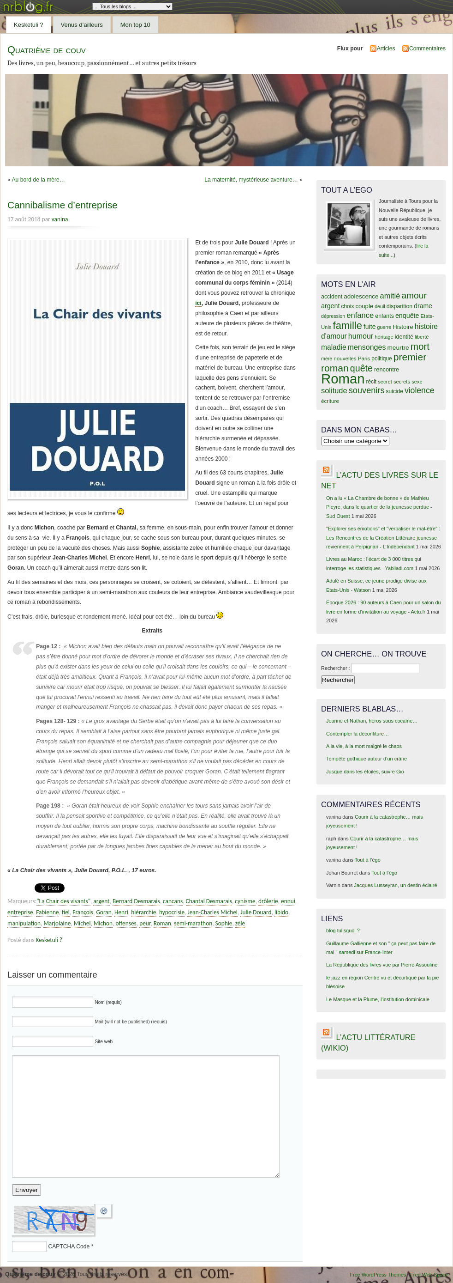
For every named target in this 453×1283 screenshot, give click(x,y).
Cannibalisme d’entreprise (62, 205)
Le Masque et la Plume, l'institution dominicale (377, 999)
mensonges (367, 347)
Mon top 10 (135, 24)
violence (420, 390)
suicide (394, 391)
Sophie (223, 923)
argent (101, 901)
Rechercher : (335, 668)
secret (385, 381)
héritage (384, 337)
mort (420, 346)
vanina (60, 219)
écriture (330, 401)
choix (347, 306)
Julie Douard (255, 912)
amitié (390, 296)
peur (144, 923)
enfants (384, 316)
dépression (333, 316)
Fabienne (47, 912)
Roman (162, 923)
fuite (370, 326)
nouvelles (345, 358)
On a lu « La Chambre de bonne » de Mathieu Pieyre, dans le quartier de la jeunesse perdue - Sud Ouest (379, 507)
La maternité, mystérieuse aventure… (251, 179)
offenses (126, 923)
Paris (364, 358)
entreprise (20, 912)
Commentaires (427, 48)
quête (361, 368)
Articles (386, 48)
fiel (66, 912)
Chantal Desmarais (209, 901)
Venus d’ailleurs (82, 24)
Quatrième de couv (46, 49)
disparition (399, 306)
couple (364, 306)
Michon (103, 923)
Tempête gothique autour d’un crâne (366, 758)
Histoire (403, 326)
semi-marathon (193, 923)
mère (326, 358)
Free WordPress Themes (378, 1274)
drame (423, 306)
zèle (240, 923)
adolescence (361, 296)
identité (404, 337)
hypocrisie (172, 912)
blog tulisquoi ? (343, 930)
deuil (380, 306)
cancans (173, 901)
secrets (401, 381)
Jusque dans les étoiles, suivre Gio (365, 771)
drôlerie (268, 901)
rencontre (386, 369)
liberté (422, 337)
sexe (417, 381)
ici (198, 303)
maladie (333, 347)
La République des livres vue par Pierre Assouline (381, 964)
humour (360, 336)
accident (331, 296)
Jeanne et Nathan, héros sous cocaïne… (371, 721)
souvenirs (367, 390)
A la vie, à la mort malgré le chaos (364, 746)
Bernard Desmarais (136, 901)
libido (281, 912)
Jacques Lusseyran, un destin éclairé (395, 885)
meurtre (398, 347)
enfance (360, 315)
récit (371, 381)
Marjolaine (57, 923)
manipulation (24, 923)
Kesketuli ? (28, 24)
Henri (121, 912)
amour (413, 295)
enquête (407, 315)
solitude (334, 390)
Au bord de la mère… (38, 179)
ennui (288, 901)
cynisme (245, 901)
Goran (103, 912)
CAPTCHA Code (68, 1246)
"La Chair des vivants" (63, 901)
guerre (384, 327)
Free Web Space (429, 1274)
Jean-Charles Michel (212, 912)
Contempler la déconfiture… (357, 733)
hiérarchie (143, 912)
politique (381, 358)
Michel (82, 923)
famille (347, 325)
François (82, 912)
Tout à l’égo (368, 860)
